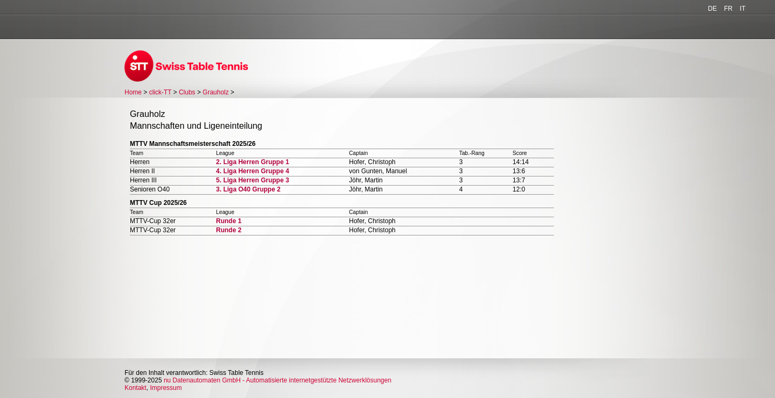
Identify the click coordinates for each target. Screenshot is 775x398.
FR (728, 8)
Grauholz (216, 92)
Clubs (187, 92)
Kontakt (136, 388)
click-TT (160, 92)
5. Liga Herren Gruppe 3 (252, 180)
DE (712, 8)
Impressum (165, 388)
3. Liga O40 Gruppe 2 (248, 189)
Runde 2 (229, 230)
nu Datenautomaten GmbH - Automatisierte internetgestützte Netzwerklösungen (277, 380)
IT (742, 8)
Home (133, 92)
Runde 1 (229, 221)
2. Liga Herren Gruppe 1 (252, 162)
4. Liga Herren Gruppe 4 (252, 171)
